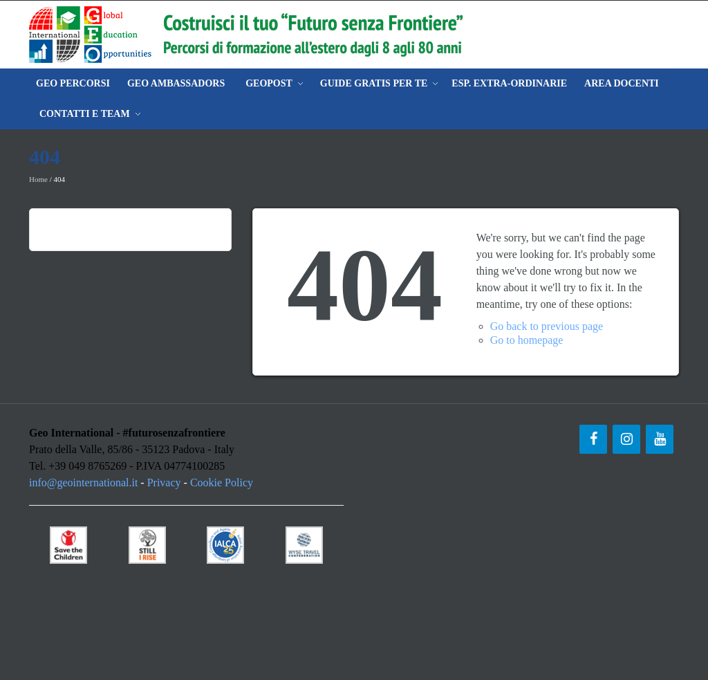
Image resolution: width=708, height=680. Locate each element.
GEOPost (268, 83)
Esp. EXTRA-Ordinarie (509, 83)
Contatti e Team (84, 114)
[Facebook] (593, 439)
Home (38, 179)
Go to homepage (526, 340)
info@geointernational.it (83, 482)
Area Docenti (621, 83)
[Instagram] (626, 439)
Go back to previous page (547, 326)
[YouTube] (659, 439)
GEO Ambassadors (176, 83)
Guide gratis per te (373, 83)
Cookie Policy (221, 482)
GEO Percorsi (73, 83)
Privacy (164, 482)
